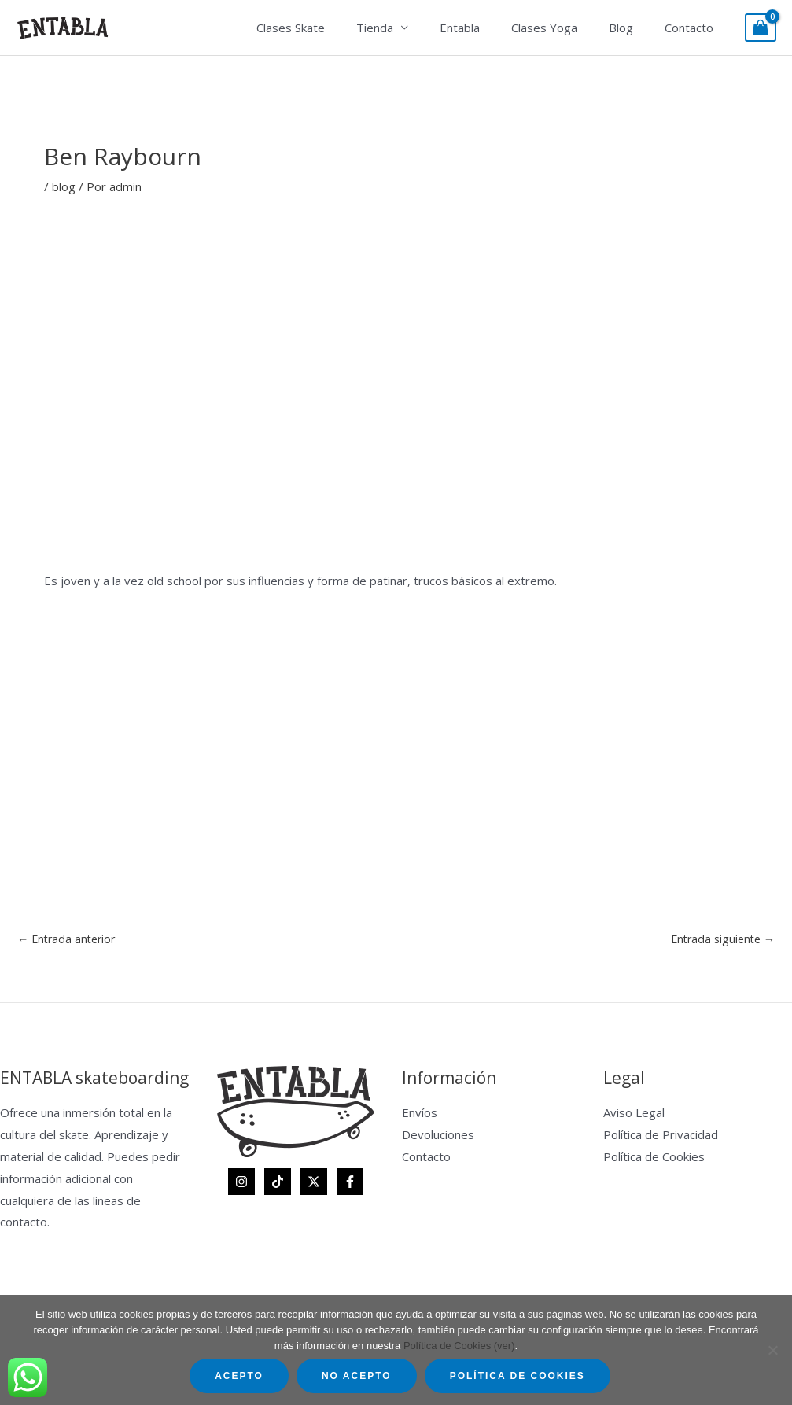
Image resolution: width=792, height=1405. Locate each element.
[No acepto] (772, 1350)
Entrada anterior (69, 938)
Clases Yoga (564, 27)
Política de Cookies (654, 1157)
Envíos (419, 1114)
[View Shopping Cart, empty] (760, 27)
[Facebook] (350, 1182)
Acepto (239, 1375)
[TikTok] (277, 1182)
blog (64, 186)
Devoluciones (438, 1135)
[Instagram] (241, 1182)
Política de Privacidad (660, 1135)
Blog (633, 27)
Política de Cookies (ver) (459, 1346)
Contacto (693, 27)
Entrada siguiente (720, 938)
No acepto (357, 1375)
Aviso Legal (634, 1114)
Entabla (487, 27)
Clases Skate (334, 27)
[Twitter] (313, 1182)
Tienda (410, 27)
